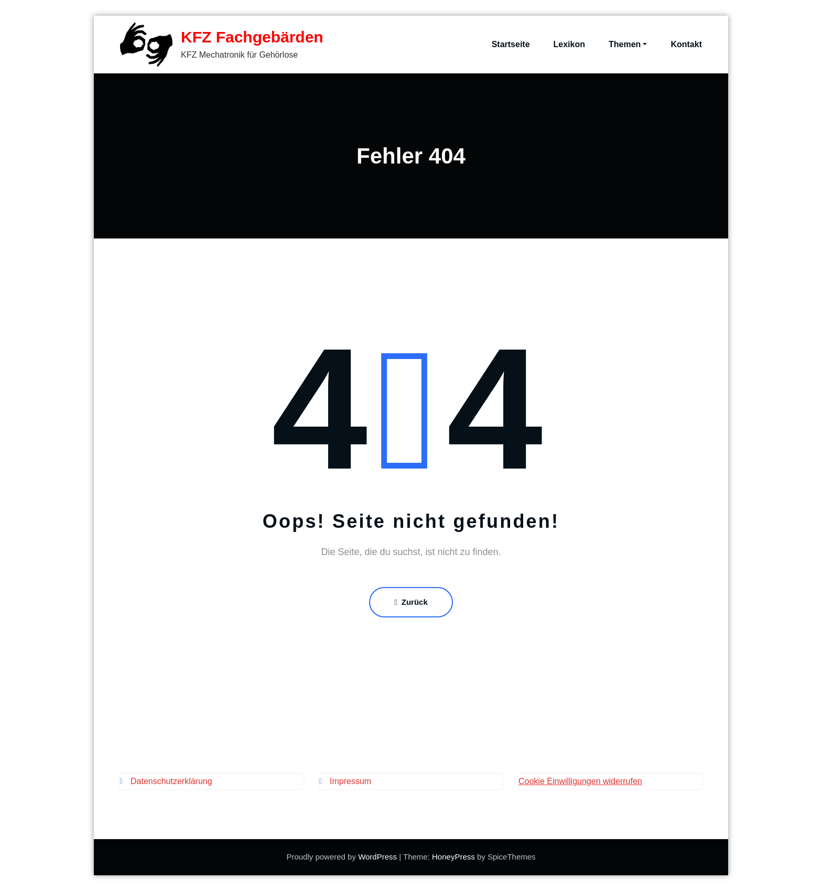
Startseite (511, 44)
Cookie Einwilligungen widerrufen (580, 781)
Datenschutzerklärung (171, 781)
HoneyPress (453, 856)
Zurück (411, 601)
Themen (628, 44)
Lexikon (569, 44)
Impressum (350, 781)
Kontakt (686, 44)
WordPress (377, 856)
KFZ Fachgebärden (252, 37)
